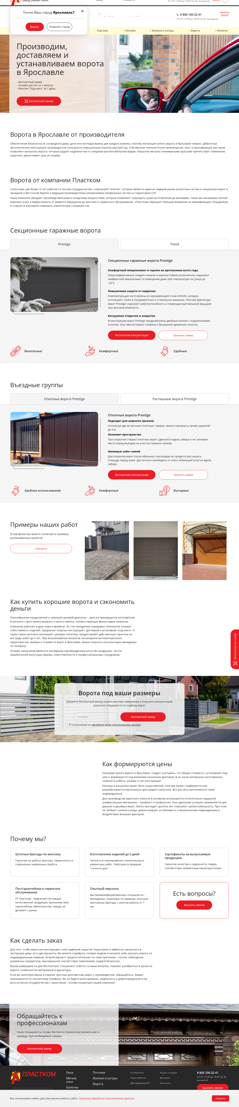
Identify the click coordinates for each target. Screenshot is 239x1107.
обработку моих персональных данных (116, 721)
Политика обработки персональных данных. (107, 1098)
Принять (220, 1098)
